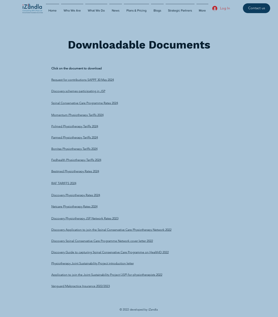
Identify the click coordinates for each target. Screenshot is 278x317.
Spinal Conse (60, 103)
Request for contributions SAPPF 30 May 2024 (82, 80)
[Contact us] (256, 8)
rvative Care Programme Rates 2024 (94, 103)
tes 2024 (94, 195)
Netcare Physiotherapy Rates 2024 (74, 206)
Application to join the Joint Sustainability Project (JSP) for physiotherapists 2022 (106, 275)
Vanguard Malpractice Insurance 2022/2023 (80, 286)
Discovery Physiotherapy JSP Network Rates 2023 (84, 218)
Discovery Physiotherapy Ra (70, 195)
